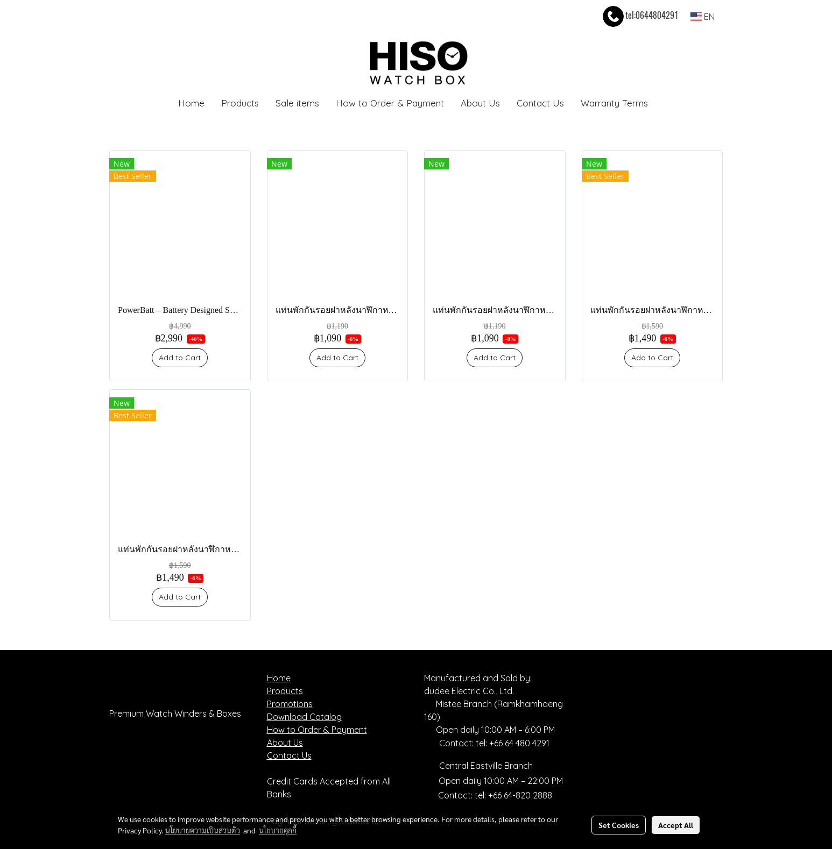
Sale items (297, 103)
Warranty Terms (614, 103)
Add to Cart (180, 357)
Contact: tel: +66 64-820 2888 (495, 795)
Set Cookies (618, 825)
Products (240, 103)
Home (191, 103)
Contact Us (540, 103)
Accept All (675, 825)
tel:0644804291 (639, 15)
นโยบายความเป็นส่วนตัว (202, 830)
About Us (480, 103)
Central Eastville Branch (486, 765)
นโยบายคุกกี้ (278, 830)
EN (702, 16)
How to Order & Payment (390, 103)
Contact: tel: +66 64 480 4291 (486, 743)
